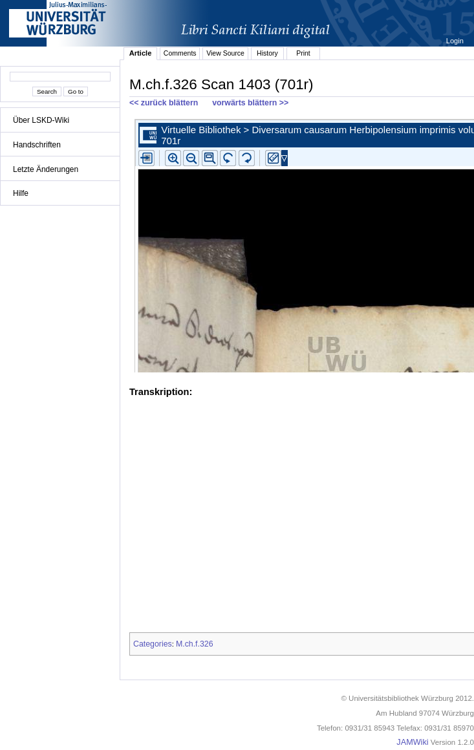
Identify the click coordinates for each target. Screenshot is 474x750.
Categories (152, 643)
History (267, 53)
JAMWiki (412, 742)
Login (456, 41)
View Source (225, 53)
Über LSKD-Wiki (41, 120)
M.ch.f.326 (194, 643)
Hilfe (20, 193)
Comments (180, 53)
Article (140, 53)
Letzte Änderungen (45, 169)
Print (303, 53)
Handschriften (37, 144)
